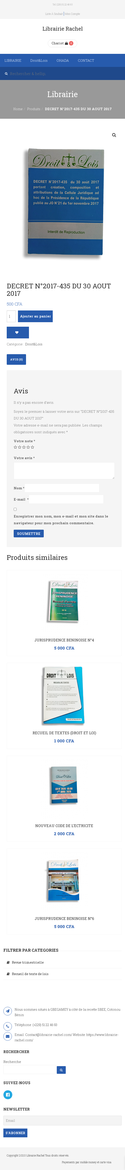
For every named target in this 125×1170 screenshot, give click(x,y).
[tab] (16, 359)
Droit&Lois (39, 60)
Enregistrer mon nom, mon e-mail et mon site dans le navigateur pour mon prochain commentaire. (61, 519)
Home (18, 109)
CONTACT (86, 60)
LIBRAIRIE (12, 60)
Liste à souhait (54, 14)
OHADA (63, 60)
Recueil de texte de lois (30, 974)
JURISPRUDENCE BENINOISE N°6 (64, 918)
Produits (33, 109)
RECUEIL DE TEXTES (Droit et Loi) (64, 732)
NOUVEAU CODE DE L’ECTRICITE (64, 825)
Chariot (60, 43)
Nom (19, 488)
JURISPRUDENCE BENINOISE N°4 (64, 640)
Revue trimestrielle (28, 962)
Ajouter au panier (35, 316)
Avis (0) (16, 359)
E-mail (21, 499)
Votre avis (24, 458)
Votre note (24, 441)
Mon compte (72, 14)
